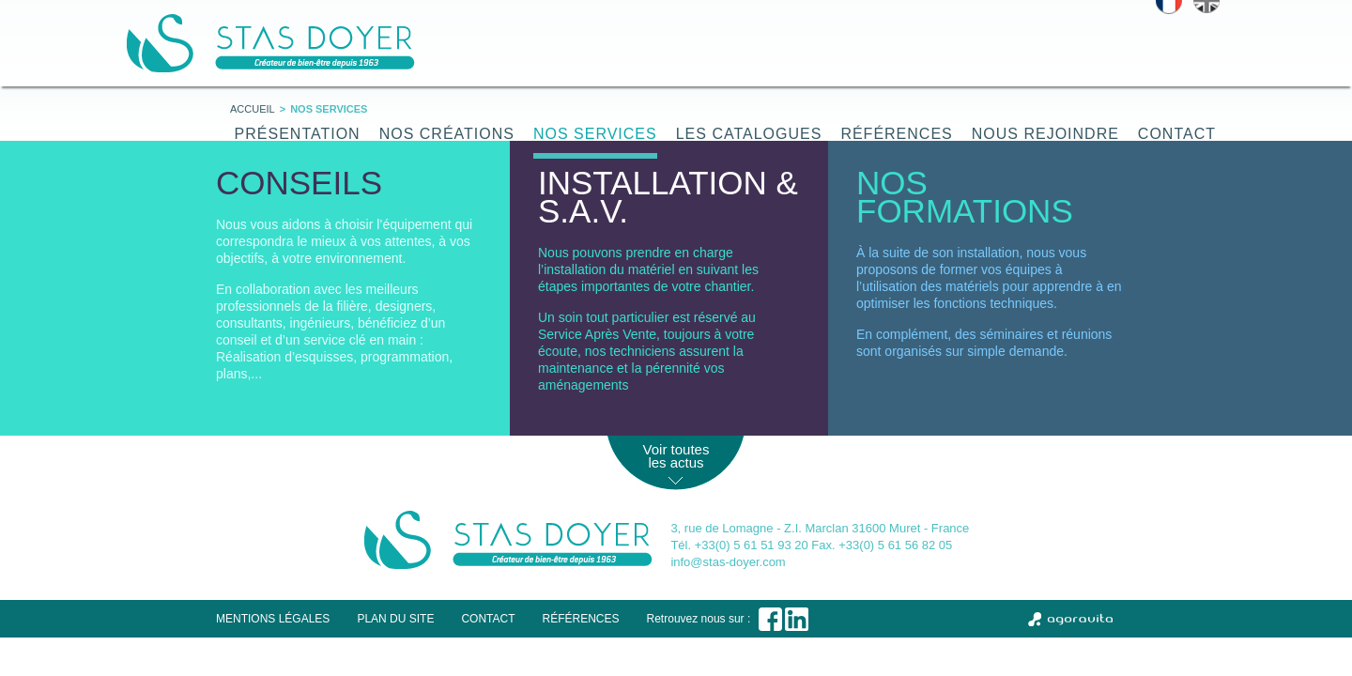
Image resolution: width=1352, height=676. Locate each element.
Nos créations (447, 134)
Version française (1169, 7)
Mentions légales (273, 618)
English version (1206, 7)
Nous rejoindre (1045, 134)
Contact (1177, 134)
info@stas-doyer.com (727, 562)
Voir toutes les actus (676, 455)
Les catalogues (749, 134)
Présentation (298, 134)
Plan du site (395, 618)
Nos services (595, 134)
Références (896, 134)
